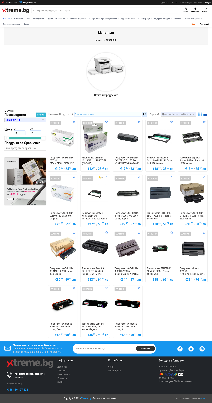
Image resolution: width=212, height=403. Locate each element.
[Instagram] (202, 348)
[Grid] (200, 114)
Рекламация (187, 2)
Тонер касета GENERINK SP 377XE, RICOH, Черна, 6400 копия (159, 216)
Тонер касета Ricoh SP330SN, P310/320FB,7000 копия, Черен (191, 271)
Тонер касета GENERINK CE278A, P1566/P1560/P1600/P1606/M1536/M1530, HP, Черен (63, 160)
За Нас (60, 382)
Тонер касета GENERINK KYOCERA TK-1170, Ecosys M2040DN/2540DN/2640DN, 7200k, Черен (128, 160)
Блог (194, 24)
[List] (205, 114)
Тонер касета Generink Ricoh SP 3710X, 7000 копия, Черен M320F (93, 271)
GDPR (111, 366)
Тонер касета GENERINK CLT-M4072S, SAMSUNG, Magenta (61, 216)
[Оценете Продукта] (74, 121)
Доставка (165, 2)
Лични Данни (114, 370)
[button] (25, 120)
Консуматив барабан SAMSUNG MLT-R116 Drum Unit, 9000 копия (159, 160)
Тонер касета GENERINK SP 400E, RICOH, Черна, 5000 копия (159, 271)
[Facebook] (180, 348)
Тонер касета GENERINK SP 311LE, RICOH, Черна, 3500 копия (61, 271)
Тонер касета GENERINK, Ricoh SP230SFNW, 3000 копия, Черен (127, 216)
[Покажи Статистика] (100, 177)
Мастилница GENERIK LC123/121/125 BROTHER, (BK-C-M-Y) (94, 160)
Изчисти (40, 115)
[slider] (6, 138)
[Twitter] (191, 348)
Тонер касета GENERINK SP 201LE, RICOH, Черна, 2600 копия (191, 216)
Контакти (198, 2)
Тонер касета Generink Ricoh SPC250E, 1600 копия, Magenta (93, 326)
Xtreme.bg (86, 398)
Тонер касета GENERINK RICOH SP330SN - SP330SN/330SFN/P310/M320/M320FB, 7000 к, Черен (128, 271)
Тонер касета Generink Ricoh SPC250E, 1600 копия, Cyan (61, 326)
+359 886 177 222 (17, 389)
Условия (175, 2)
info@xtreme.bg (29, 2)
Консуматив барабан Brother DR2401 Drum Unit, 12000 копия (192, 160)
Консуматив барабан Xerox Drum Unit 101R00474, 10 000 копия (94, 216)
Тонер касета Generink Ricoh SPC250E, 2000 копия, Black (126, 326)
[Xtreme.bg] (15, 10)
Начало (6, 18)
